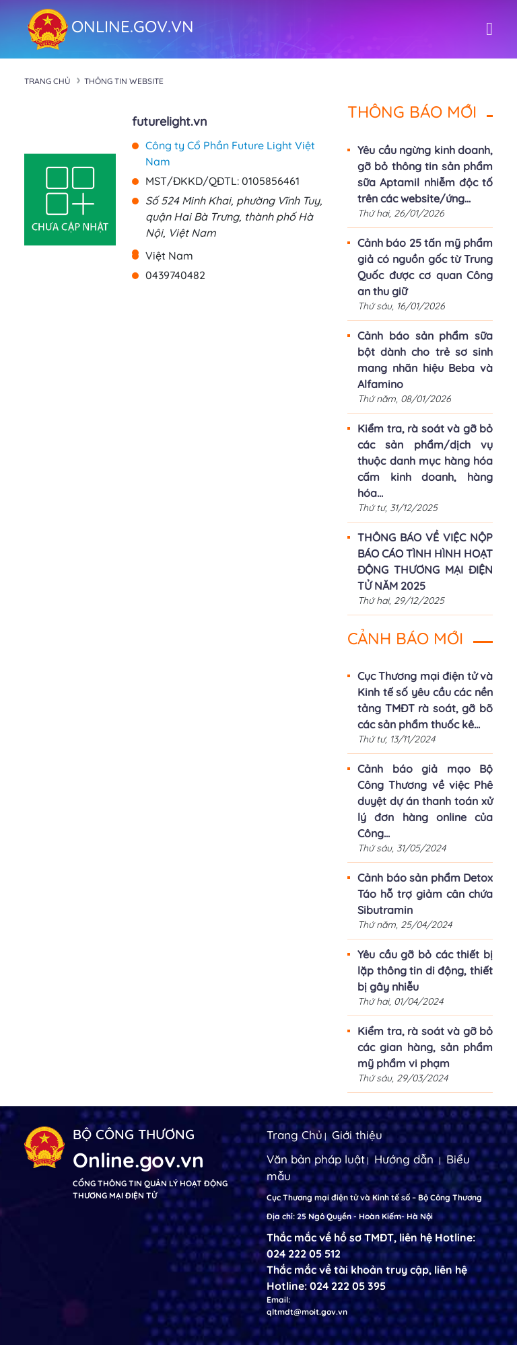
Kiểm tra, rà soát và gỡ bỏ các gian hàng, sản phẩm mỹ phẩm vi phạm (425, 1047)
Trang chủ (47, 81)
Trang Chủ (294, 1135)
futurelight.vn (169, 121)
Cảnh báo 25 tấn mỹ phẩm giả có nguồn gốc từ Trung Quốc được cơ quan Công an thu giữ (425, 267)
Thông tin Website (124, 81)
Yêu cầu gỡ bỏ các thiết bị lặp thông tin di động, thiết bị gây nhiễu (425, 970)
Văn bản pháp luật (316, 1159)
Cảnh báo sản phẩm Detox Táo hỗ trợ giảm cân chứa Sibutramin (425, 894)
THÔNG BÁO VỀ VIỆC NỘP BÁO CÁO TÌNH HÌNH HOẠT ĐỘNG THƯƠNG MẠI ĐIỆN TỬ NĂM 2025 (425, 561)
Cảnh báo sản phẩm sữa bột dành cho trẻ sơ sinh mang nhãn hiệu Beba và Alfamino (425, 360)
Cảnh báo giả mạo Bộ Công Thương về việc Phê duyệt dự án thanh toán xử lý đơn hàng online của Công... (425, 801)
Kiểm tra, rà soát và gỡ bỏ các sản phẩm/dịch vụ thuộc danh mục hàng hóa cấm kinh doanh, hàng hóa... (425, 461)
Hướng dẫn (404, 1159)
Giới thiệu (357, 1135)
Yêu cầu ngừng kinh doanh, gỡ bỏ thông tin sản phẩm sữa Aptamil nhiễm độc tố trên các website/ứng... (425, 174)
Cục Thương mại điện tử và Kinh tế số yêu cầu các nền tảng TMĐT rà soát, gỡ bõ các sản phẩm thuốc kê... (425, 700)
